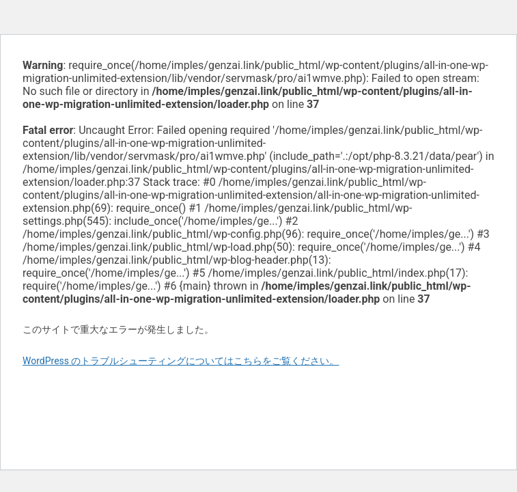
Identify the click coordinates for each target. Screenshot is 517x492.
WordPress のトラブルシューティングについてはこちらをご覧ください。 (181, 360)
